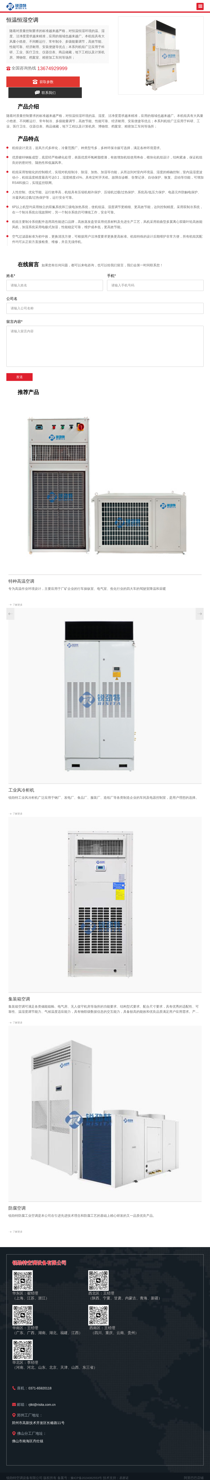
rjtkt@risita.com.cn (43, 1401)
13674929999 (52, 68)
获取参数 (30, 81)
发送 (19, 373)
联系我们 (83, 81)
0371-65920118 (41, 1385)
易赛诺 (126, 1474)
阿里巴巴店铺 (194, 1474)
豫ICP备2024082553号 (87, 1474)
